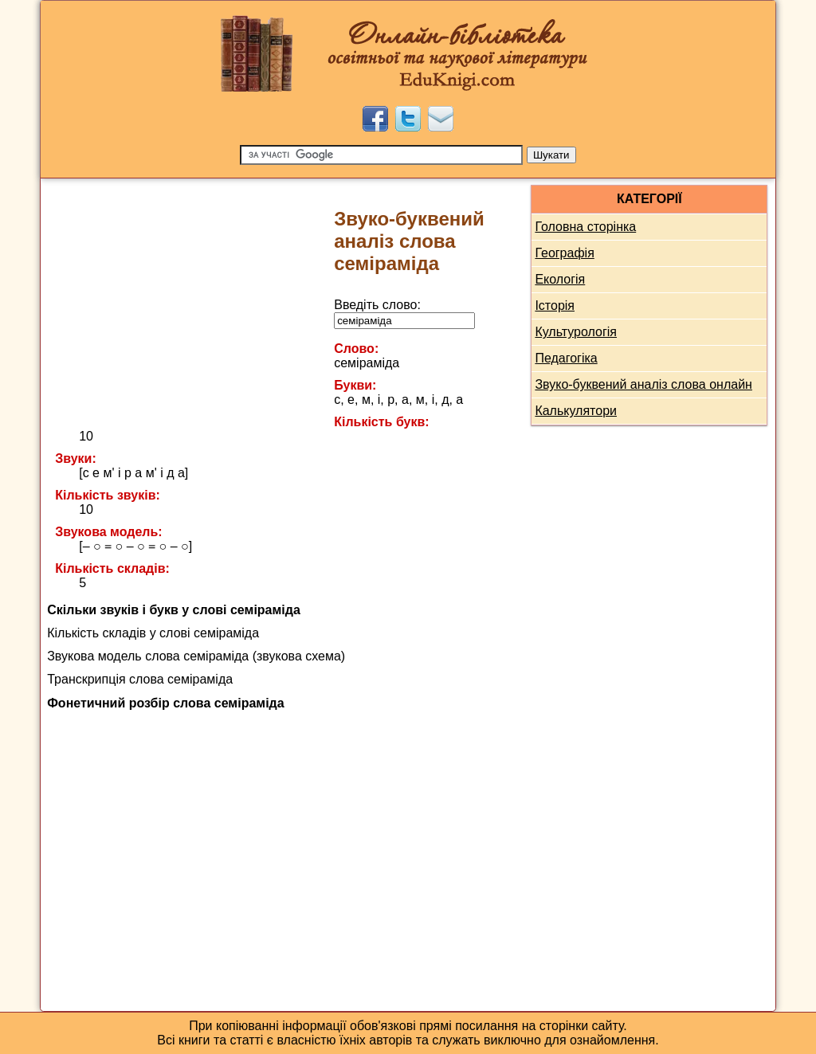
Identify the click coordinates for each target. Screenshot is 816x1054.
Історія (555, 305)
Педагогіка (566, 358)
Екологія (560, 279)
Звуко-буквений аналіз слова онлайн (643, 384)
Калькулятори (576, 410)
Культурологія (576, 332)
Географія (564, 253)
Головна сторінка (585, 226)
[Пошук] (381, 155)
